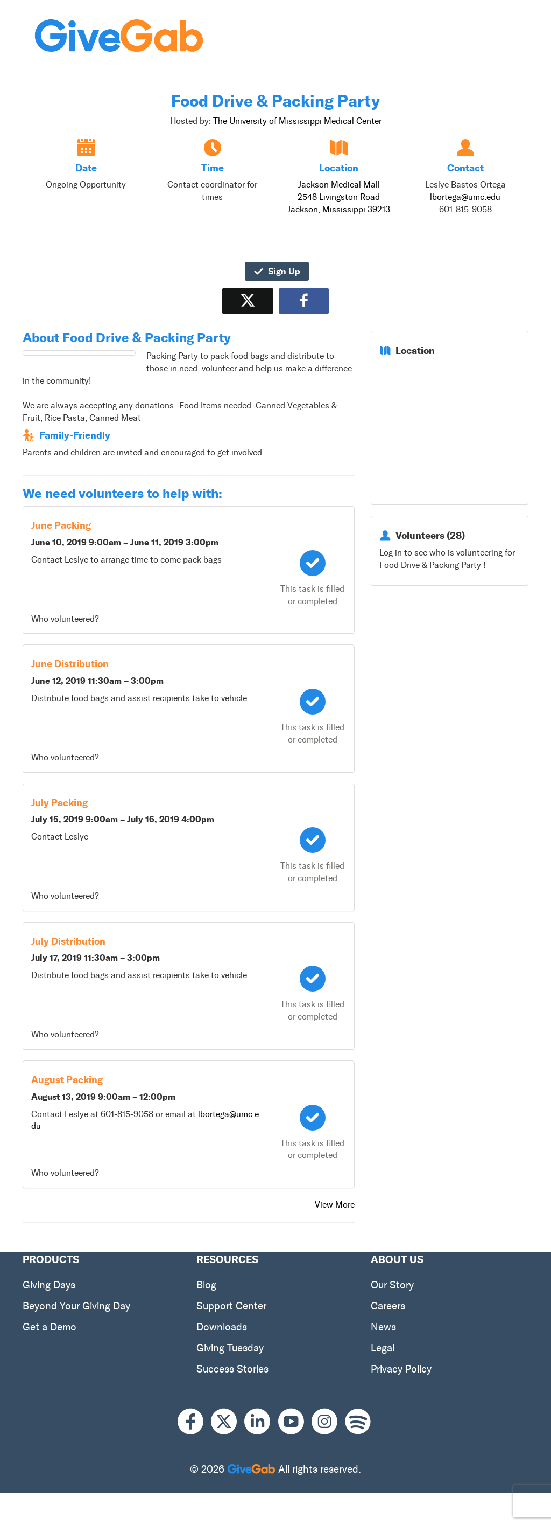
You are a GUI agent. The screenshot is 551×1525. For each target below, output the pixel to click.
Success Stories (232, 1369)
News (383, 1327)
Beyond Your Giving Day (76, 1306)
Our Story (392, 1285)
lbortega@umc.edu (465, 197)
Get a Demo (49, 1327)
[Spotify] (358, 1421)
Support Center (231, 1306)
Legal (382, 1348)
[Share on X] (247, 301)
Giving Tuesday (230, 1348)
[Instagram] (328, 1421)
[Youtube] (295, 1421)
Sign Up (276, 271)
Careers (388, 1306)
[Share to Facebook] (304, 301)
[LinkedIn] (261, 1421)
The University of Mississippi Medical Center (297, 121)
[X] (227, 1421)
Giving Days (49, 1285)
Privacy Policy (401, 1369)
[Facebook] (194, 1421)
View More (335, 1205)
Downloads (221, 1327)
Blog (206, 1285)
